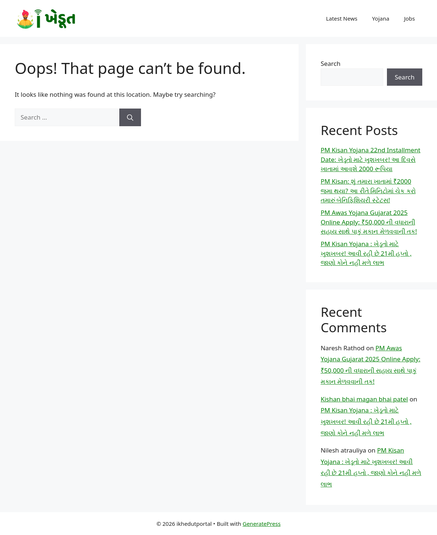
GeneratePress (262, 523)
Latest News (341, 18)
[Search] (130, 117)
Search (331, 63)
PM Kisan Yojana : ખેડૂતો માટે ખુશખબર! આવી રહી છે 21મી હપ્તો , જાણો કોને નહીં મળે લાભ (366, 253)
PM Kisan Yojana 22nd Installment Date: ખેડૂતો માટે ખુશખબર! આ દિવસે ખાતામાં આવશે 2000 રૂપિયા (370, 159)
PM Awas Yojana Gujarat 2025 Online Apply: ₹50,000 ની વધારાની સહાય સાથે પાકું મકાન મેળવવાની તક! (369, 221)
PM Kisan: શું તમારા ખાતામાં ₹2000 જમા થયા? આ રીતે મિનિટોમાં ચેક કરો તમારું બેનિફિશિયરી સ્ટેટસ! (368, 190)
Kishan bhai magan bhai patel (364, 399)
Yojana (381, 18)
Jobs (409, 18)
